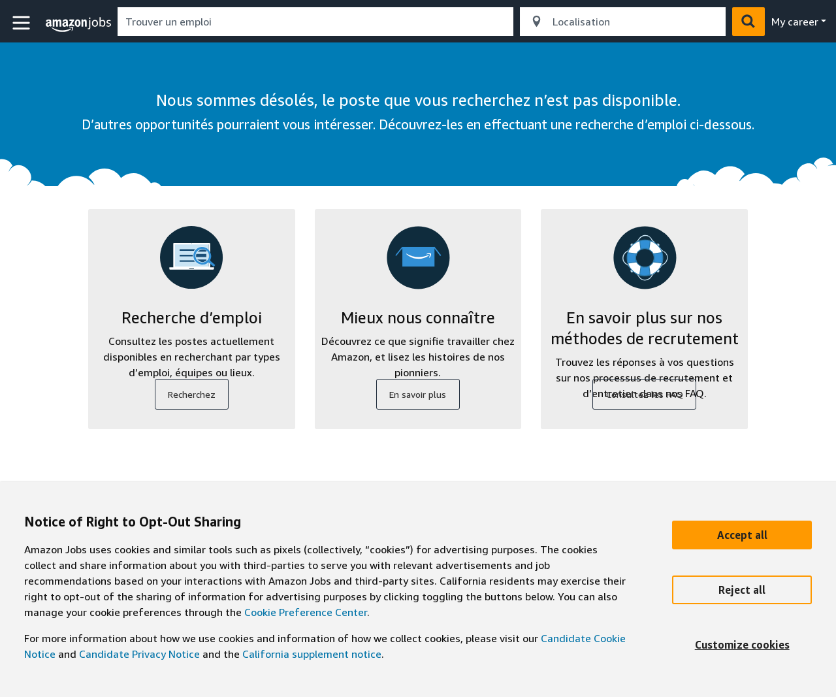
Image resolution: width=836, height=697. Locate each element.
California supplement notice (311, 653)
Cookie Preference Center (305, 612)
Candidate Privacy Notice (139, 653)
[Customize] (742, 644)
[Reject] (742, 589)
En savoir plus (417, 394)
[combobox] (315, 21)
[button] (23, 23)
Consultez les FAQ (644, 394)
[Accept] (742, 535)
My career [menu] (794, 21)
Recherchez (192, 394)
